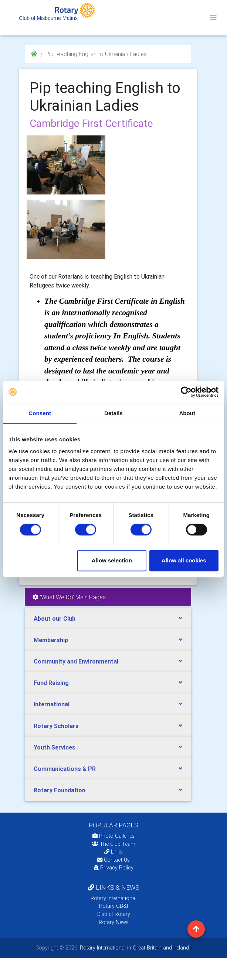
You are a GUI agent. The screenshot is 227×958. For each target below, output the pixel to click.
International (52, 704)
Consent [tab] (39, 413)
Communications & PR (65, 768)
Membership (51, 640)
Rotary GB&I (113, 906)
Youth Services (54, 747)
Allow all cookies (184, 560)
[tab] (108, 619)
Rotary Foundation (59, 790)
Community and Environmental (76, 661)
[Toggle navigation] (213, 18)
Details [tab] (113, 413)
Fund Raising (51, 682)
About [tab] (187, 413)
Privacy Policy (113, 867)
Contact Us (113, 860)
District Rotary (113, 914)
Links (113, 851)
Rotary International (113, 898)
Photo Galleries (113, 836)
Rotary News (114, 922)
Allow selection (112, 560)
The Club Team (113, 844)
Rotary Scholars (56, 726)
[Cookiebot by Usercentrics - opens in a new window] (186, 391)
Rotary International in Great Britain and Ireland (133, 947)
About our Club (54, 618)
